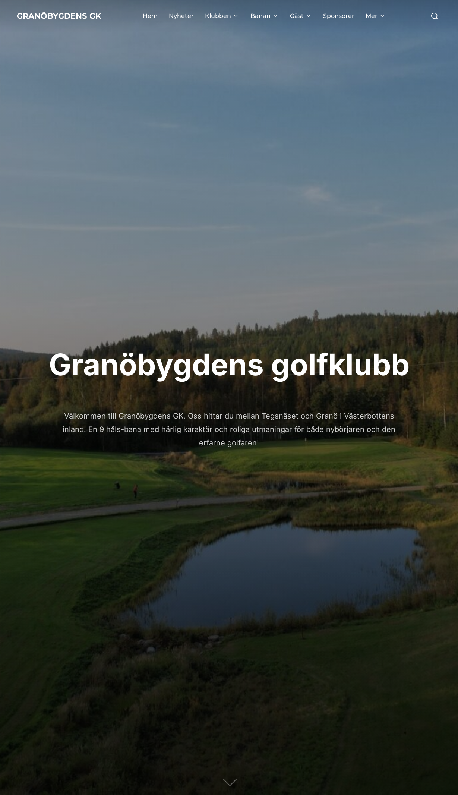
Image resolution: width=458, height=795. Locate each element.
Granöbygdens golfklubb (229, 364)
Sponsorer (351, 15)
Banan (277, 15)
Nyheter (193, 15)
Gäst (314, 15)
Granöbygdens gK (72, 16)
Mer (388, 15)
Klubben (235, 15)
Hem (162, 15)
